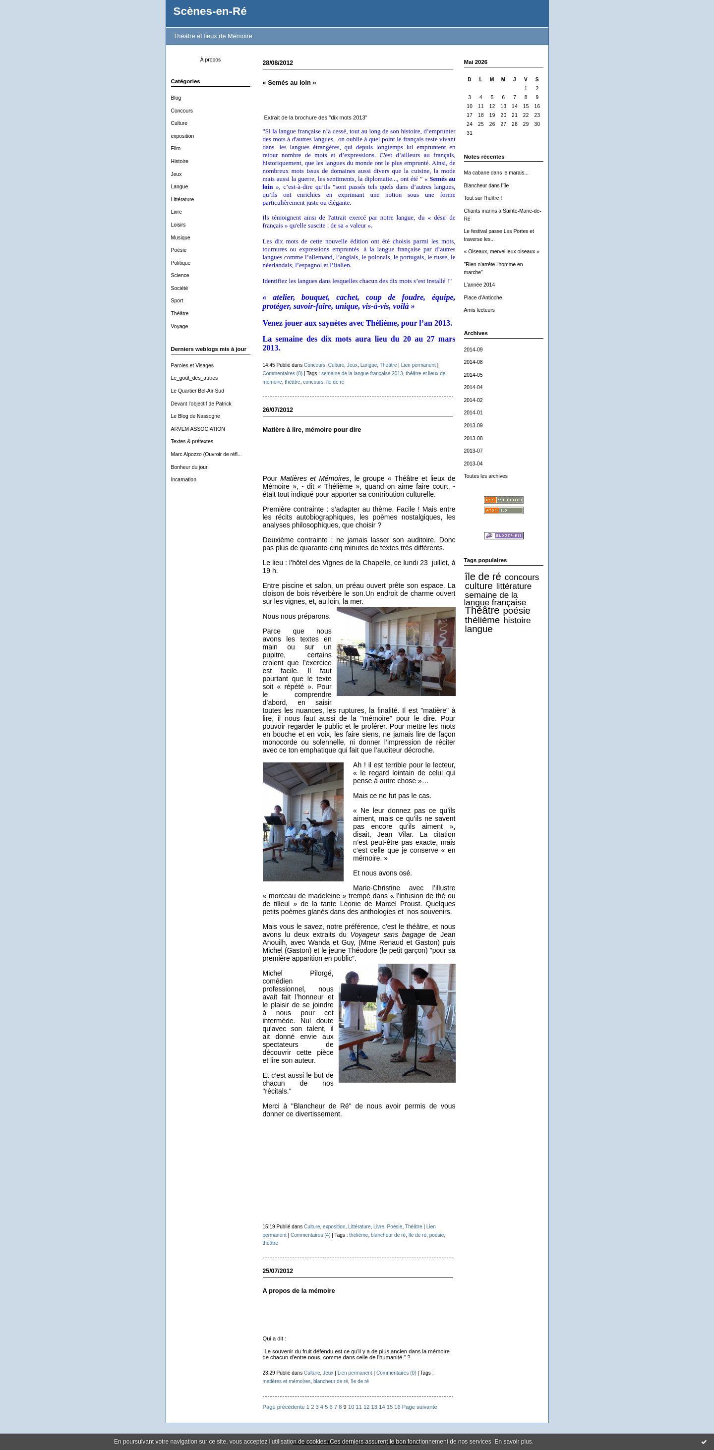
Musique (180, 237)
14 (382, 1407)
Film (176, 148)
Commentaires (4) (311, 1235)
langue (479, 629)
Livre (176, 212)
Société (179, 288)
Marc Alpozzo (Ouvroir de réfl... (206, 454)
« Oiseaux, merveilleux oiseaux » (501, 251)
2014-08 (473, 362)
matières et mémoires (287, 1381)
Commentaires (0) (283, 373)
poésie (516, 610)
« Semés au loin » (289, 82)
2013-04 (473, 463)
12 (366, 1407)
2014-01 (473, 412)
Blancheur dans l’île (486, 185)
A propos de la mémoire (299, 1290)
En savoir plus (513, 1441)
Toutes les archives (486, 476)
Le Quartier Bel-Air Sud (197, 391)
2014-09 (473, 349)
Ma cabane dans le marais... (496, 172)
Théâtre (180, 313)
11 (358, 1407)
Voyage (179, 326)
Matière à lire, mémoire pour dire (312, 429)
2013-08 (473, 438)
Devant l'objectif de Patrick (201, 403)
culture (479, 585)
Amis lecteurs (479, 310)
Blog (176, 98)
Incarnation (183, 479)
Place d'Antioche (483, 297)
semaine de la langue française (495, 599)
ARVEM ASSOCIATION (198, 429)
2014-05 (473, 375)
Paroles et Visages (192, 365)
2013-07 (473, 451)
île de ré (483, 576)
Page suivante (419, 1407)
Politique (181, 263)
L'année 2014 (479, 285)
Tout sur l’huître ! (483, 198)
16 (397, 1407)
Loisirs (178, 225)
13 (374, 1407)
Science (180, 275)
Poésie (179, 250)
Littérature (182, 199)
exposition (182, 136)
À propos (210, 59)
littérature (514, 586)
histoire (517, 620)
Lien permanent (418, 365)
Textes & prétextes (192, 441)
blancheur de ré (388, 1235)
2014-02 (473, 400)
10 (351, 1407)
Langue (179, 186)
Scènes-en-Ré (210, 11)
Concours (182, 111)
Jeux (176, 174)
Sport (177, 300)
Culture (179, 123)
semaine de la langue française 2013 (362, 373)
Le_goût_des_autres (194, 378)
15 (390, 1407)
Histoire (179, 161)
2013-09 (473, 425)
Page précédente (284, 1407)
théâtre (292, 382)
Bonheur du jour (189, 467)
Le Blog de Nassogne (195, 416)
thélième (482, 620)
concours (522, 577)
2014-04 (473, 387)
